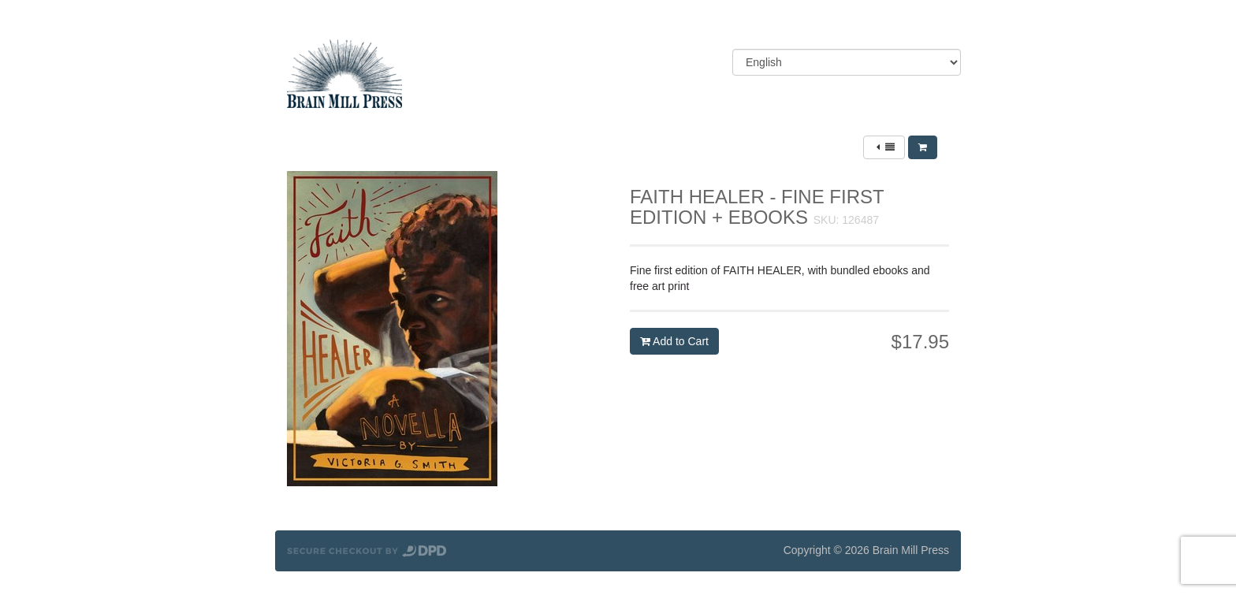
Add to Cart (674, 341)
